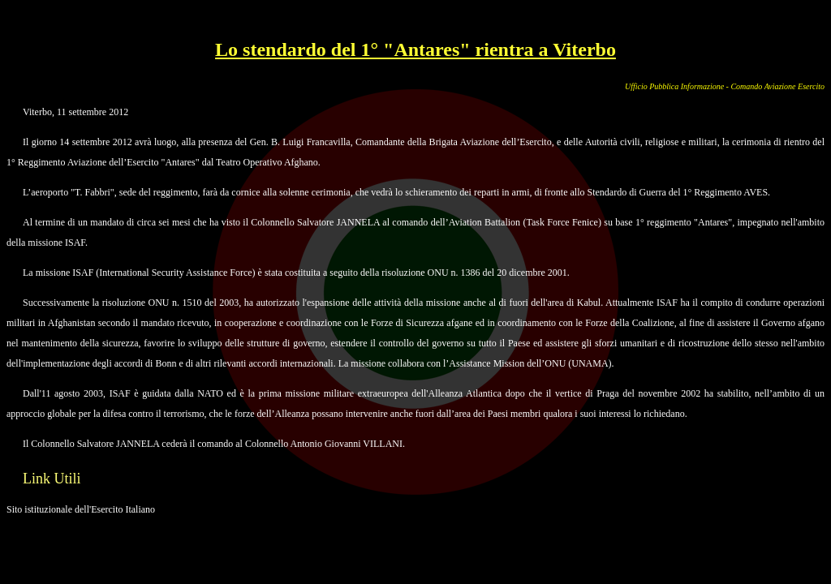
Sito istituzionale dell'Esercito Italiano (80, 509)
